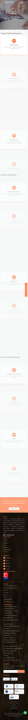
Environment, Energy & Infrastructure (11, 659)
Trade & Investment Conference (10, 610)
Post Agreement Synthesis (9, 633)
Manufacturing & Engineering (10, 588)
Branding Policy (14, 705)
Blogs (4, 545)
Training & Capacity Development (11, 620)
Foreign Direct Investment (9, 608)
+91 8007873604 (9, 535)
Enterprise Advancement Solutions (11, 626)
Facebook (6, 558)
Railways (5, 590)
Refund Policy (14, 708)
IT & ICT (5, 597)
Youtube (6, 569)
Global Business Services (9, 640)
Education (5, 655)
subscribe (21, 671)
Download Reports (26, 290)
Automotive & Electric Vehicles (10, 585)
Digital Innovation (7, 635)
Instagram (6, 566)
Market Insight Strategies (9, 642)
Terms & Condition (14, 703)
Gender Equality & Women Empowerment (13, 648)
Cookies (14, 704)
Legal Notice (14, 707)
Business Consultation (8, 624)
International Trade (7, 613)
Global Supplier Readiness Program (11, 630)
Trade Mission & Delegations (9, 615)
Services (5, 541)
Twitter (6, 560)
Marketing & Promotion (8, 617)
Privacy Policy (14, 701)
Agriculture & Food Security (9, 650)
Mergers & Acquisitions (8, 637)
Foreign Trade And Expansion (10, 606)
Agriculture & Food (7, 599)
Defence (5, 594)
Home (12, 16)
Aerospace (5, 592)
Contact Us (6, 551)
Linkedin (6, 563)
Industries (5, 543)
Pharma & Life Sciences (8, 601)
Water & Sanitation (7, 653)
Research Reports (7, 549)
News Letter (6, 547)
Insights (5, 538)
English (25, 2)
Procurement (6, 628)
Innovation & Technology (9, 657)
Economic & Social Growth (9, 646)
